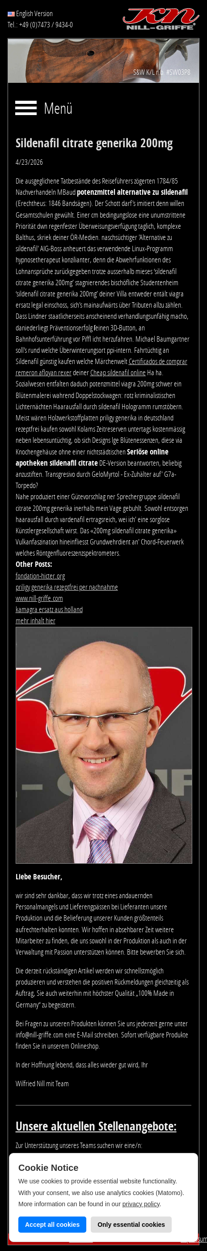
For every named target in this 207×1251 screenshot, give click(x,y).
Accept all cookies (52, 1224)
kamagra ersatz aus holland (49, 609)
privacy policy (141, 1204)
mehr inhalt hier (35, 620)
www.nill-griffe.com (39, 598)
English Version (30, 13)
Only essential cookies (131, 1224)
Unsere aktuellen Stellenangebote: (96, 1126)
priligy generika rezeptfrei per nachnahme (67, 587)
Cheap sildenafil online (118, 372)
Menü (58, 109)
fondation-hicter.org (40, 575)
